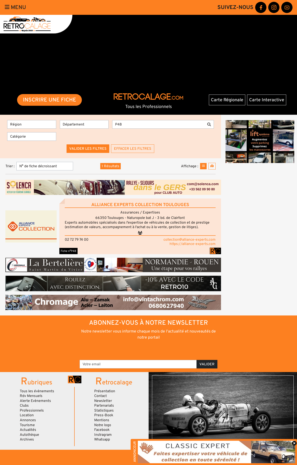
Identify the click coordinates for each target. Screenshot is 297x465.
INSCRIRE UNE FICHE (49, 100)
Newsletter (103, 400)
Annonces (28, 420)
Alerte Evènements (35, 400)
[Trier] (44, 166)
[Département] (84, 124)
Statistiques (104, 410)
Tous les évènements (37, 391)
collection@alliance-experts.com (189, 239)
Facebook (102, 429)
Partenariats (104, 405)
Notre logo (102, 425)
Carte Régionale (227, 100)
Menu (15, 7)
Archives (27, 439)
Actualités (28, 429)
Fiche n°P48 (68, 251)
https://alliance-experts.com (193, 243)
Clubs (24, 405)
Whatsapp (102, 439)
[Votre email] (138, 364)
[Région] (31, 124)
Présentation (104, 391)
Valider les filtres (88, 148)
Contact (100, 395)
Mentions (101, 420)
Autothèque (29, 434)
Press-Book (103, 415)
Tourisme (27, 425)
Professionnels (32, 410)
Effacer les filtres (132, 148)
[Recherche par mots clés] (158, 124)
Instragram (103, 434)
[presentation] (142, 349)
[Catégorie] (31, 136)
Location (27, 415)
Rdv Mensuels (31, 395)
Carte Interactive (266, 100)
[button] (31, 226)
